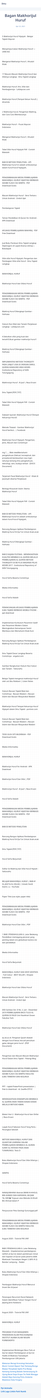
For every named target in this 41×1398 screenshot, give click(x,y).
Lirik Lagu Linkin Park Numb (13, 1391)
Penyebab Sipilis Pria (17, 1369)
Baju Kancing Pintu (17, 1377)
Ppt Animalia (6, 1388)
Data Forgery (16, 1380)
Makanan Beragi (9, 1363)
